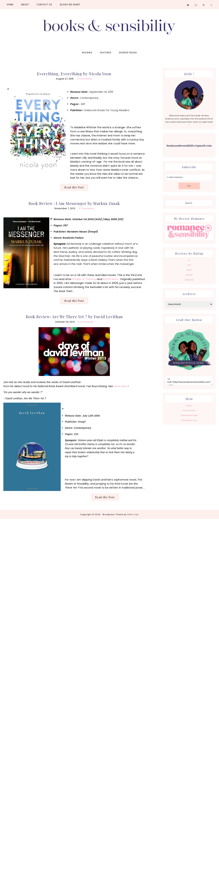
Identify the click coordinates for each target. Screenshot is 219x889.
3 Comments (86, 208)
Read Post (74, 187)
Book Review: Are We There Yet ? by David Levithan (74, 316)
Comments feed (189, 415)
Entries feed (189, 410)
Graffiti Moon (110, 279)
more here (120, 386)
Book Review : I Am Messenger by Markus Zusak (74, 203)
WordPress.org (189, 420)
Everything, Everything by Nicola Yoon (74, 73)
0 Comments (85, 321)
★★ (189, 265)
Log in (189, 405)
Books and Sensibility (109, 28)
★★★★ (189, 274)
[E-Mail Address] (189, 177)
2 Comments (84, 78)
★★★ (189, 270)
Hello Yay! (133, 514)
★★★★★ (189, 279)
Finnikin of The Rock (84, 279)
